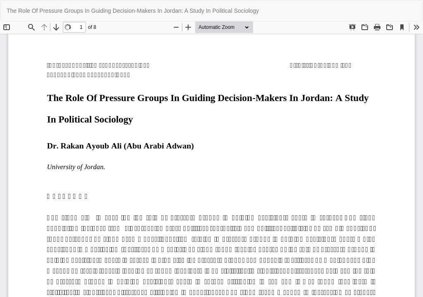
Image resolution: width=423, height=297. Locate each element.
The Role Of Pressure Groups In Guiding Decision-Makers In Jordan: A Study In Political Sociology (133, 10)
